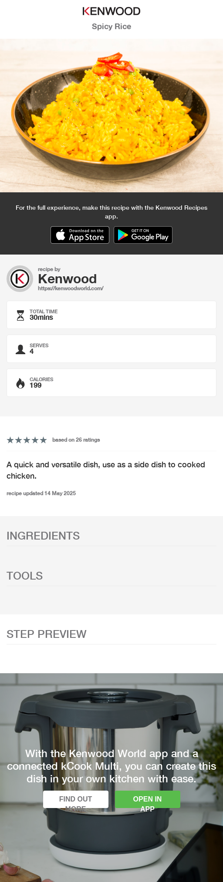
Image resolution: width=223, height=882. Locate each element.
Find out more (75, 801)
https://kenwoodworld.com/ (70, 288)
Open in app (147, 801)
